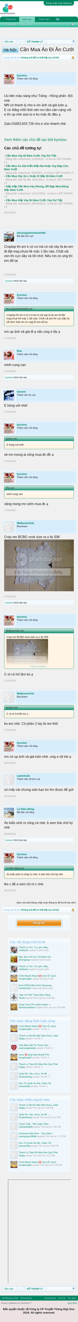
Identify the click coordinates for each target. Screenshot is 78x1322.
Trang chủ (10, 19)
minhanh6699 (26, 1127)
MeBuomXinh (25, 523)
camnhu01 (23, 775)
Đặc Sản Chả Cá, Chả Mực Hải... (36, 957)
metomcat (24, 159)
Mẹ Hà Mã (24, 179)
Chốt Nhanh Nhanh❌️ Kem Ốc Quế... (38, 976)
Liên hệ (61, 1298)
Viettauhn (23, 950)
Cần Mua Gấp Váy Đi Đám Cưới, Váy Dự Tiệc (34, 200)
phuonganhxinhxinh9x (31, 232)
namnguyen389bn (28, 1136)
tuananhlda (24, 1086)
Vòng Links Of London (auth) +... (35, 1004)
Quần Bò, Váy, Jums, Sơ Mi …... (35, 1073)
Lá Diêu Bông (25, 809)
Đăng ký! (39, 923)
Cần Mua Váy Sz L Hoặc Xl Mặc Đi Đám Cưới (34, 176)
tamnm (21, 391)
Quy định (72, 1303)
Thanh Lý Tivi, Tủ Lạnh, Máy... (34, 947)
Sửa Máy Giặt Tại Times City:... (35, 1045)
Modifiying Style (10, 1298)
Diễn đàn (27, 19)
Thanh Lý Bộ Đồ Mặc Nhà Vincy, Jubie (38, 1035)
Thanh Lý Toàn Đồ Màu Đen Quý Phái (38, 1064)
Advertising (50, 1298)
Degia (22, 1038)
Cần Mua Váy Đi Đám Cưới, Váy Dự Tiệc (31, 155)
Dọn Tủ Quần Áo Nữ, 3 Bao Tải (35, 1083)
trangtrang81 (25, 978)
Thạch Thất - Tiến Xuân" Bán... (34, 1124)
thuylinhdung (25, 1076)
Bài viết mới (27, 24)
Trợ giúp (71, 1298)
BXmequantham (27, 1007)
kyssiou (22, 75)
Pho (19, 351)
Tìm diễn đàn (10, 24)
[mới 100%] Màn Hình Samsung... (36, 985)
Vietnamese (26, 1298)
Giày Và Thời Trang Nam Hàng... (35, 995)
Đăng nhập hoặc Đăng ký (59, 3)
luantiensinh (25, 988)
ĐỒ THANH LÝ (65, 172)
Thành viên (44, 19)
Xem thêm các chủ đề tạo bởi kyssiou (35, 140)
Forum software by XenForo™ (16, 1303)
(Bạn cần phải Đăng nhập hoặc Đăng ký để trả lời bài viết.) (46, 902)
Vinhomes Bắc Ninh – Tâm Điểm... (36, 1133)
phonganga (24, 959)
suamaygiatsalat (27, 1048)
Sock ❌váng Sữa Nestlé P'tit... (35, 1054)
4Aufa (22, 998)
